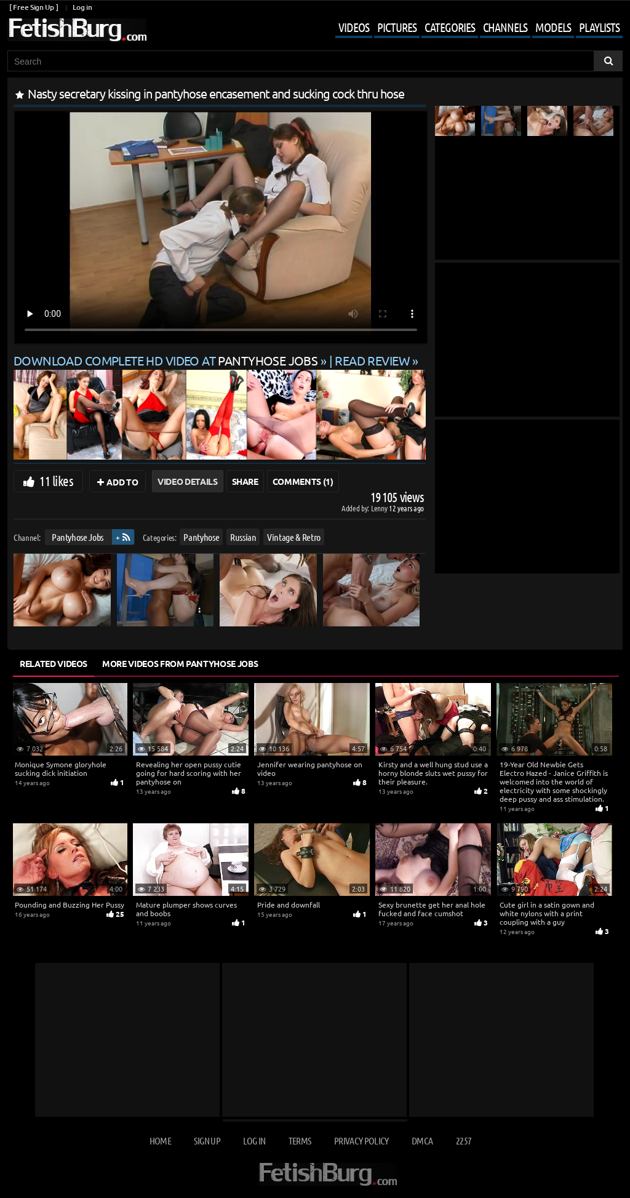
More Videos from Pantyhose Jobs (180, 663)
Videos (353, 27)
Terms (300, 1140)
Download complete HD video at (167, 360)
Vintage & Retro (294, 537)
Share (245, 481)
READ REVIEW (372, 360)
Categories (450, 27)
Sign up (207, 1140)
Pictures (397, 27)
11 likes (56, 481)
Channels (505, 27)
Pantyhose (201, 537)
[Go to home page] (76, 29)
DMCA (422, 1140)
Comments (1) (303, 481)
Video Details (187, 481)
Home (160, 1140)
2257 (463, 1140)
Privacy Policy (361, 1140)
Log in (82, 7)
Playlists (599, 27)
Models (553, 27)
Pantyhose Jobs (77, 537)
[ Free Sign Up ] (33, 7)
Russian (243, 537)
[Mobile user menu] (470, 28)
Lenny (380, 508)
